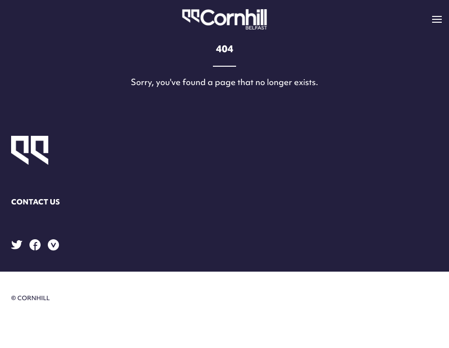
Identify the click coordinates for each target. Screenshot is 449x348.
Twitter (17, 244)
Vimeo (53, 245)
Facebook (35, 244)
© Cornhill (30, 298)
